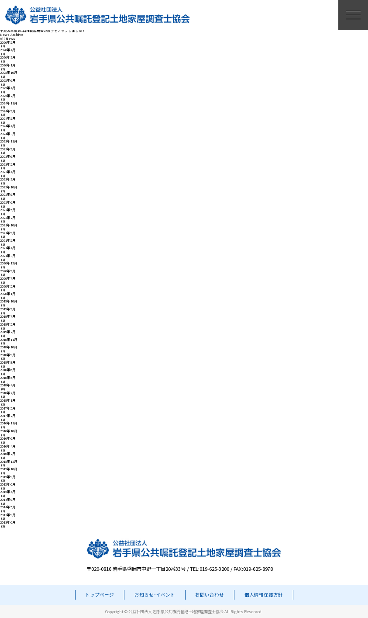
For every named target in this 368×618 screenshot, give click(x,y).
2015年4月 (8, 492)
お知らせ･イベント (154, 594)
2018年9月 (8, 355)
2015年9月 (8, 477)
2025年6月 (8, 81)
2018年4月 (8, 385)
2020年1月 (8, 294)
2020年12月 (8, 263)
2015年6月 (8, 484)
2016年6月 (8, 439)
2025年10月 (8, 73)
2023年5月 (8, 165)
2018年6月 (8, 370)
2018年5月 (8, 378)
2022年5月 (8, 210)
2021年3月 (8, 256)
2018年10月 (8, 347)
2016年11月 (8, 423)
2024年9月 (8, 111)
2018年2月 (8, 393)
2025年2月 (8, 96)
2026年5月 (8, 43)
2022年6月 (8, 203)
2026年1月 (8, 65)
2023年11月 (8, 141)
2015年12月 (8, 462)
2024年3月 (8, 134)
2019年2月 (8, 332)
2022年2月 (8, 218)
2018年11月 (8, 340)
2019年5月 (8, 324)
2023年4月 (8, 172)
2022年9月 (8, 195)
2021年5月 (8, 241)
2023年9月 (8, 149)
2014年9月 (8, 500)
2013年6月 (8, 522)
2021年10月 (8, 225)
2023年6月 (8, 157)
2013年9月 (8, 515)
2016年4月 (8, 446)
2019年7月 (8, 317)
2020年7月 (8, 279)
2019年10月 (8, 301)
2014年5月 (8, 507)
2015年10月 (8, 469)
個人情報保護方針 (263, 594)
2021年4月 (8, 248)
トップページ (99, 594)
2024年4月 (8, 126)
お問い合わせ (209, 594)
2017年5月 (8, 408)
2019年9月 (8, 309)
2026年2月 (8, 57)
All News (7, 39)
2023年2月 (8, 179)
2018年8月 (8, 363)
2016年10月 (8, 431)
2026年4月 (8, 50)
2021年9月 (8, 233)
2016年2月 (8, 454)
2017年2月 (8, 416)
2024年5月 (8, 119)
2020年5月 (8, 286)
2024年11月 (8, 103)
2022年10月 (8, 187)
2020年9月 (8, 271)
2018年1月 (8, 401)
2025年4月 (8, 88)
